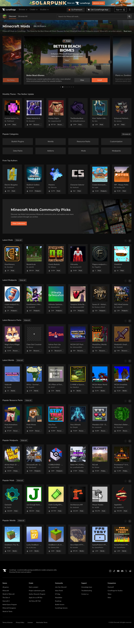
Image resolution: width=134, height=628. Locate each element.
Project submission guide (37, 590)
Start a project (33, 587)
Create (34, 10)
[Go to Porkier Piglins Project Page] (56, 113)
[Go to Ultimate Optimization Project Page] (56, 299)
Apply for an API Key (35, 597)
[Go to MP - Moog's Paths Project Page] (121, 179)
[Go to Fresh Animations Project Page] (12, 419)
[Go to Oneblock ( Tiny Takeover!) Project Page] (12, 539)
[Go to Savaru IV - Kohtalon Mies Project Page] (100, 299)
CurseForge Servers (61, 608)
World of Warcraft (9, 594)
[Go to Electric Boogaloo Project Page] (12, 179)
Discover (12, 16)
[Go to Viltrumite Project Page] (78, 259)
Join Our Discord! (61, 587)
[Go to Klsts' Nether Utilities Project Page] (100, 113)
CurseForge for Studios (115, 590)
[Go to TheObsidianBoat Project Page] (78, 113)
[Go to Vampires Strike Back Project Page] (78, 299)
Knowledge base (86, 587)
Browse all (126, 134)
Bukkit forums (59, 604)
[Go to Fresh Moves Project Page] (34, 419)
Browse (23, 10)
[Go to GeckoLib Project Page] (12, 499)
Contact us (84, 594)
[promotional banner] (67, 3)
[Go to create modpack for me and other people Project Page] (12, 299)
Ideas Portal (59, 590)
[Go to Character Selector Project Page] (78, 179)
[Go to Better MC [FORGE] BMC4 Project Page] (78, 459)
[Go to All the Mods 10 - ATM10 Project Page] (12, 459)
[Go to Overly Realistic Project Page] (56, 259)
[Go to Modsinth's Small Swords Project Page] (121, 339)
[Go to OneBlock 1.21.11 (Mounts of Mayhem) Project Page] (56, 539)
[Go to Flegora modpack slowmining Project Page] (100, 259)
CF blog (57, 594)
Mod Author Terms (41, 622)
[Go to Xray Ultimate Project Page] (78, 419)
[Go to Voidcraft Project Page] (12, 379)
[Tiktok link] (114, 571)
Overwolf (111, 587)
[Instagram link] (110, 571)
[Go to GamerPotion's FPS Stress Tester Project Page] (121, 539)
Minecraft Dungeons (9, 608)
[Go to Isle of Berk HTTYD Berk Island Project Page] (78, 539)
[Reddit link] (130, 571)
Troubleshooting (86, 590)
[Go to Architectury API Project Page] (78, 499)
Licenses (30, 622)
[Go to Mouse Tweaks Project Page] (100, 499)
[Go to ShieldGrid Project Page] (121, 259)
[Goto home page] (9, 10)
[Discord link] (122, 571)
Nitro (109, 597)
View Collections (19, 223)
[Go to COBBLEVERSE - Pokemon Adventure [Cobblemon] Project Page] (56, 459)
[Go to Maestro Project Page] (56, 179)
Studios (44, 10)
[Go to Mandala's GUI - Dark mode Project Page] (100, 419)
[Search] (129, 16)
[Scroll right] (129, 240)
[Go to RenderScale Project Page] (34, 259)
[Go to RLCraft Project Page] (100, 459)
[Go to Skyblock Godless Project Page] (34, 179)
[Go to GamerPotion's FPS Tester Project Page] (100, 539)
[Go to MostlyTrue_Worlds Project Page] (100, 339)
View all (18, 240)
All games (6, 587)
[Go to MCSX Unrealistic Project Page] (121, 379)
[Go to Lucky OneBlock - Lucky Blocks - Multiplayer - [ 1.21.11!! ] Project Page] (34, 539)
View (82, 80)
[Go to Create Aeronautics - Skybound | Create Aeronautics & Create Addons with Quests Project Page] (100, 179)
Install (99, 80)
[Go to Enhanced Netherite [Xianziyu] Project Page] (121, 113)
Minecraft (6, 590)
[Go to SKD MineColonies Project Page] (121, 299)
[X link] (126, 571)
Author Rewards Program (37, 594)
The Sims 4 (6, 597)
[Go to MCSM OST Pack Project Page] (78, 339)
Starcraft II (6, 601)
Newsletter (58, 597)
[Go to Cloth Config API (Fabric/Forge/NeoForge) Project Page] (56, 499)
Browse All (22, 16)
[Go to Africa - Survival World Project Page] (34, 379)
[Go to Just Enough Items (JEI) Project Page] (34, 499)
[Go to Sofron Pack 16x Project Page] (56, 339)
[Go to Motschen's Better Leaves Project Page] (121, 419)
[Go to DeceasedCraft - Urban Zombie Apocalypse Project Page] (34, 459)
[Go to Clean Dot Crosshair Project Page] (34, 339)
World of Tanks (7, 611)
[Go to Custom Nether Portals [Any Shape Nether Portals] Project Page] (12, 113)
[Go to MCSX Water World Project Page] (100, 379)
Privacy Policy (20, 622)
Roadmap (58, 601)
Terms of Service (8, 622)
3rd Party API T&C (35, 601)
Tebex (109, 594)
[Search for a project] (92, 16)
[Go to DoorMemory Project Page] (12, 259)
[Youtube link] (118, 571)
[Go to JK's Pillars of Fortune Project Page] (56, 379)
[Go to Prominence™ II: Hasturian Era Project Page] (121, 459)
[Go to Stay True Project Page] (56, 419)
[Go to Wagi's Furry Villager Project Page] (12, 339)
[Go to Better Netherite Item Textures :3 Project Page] (34, 113)
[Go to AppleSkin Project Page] (121, 499)
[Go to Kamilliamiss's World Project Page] (34, 299)
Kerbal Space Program (10, 604)
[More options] (130, 10)
